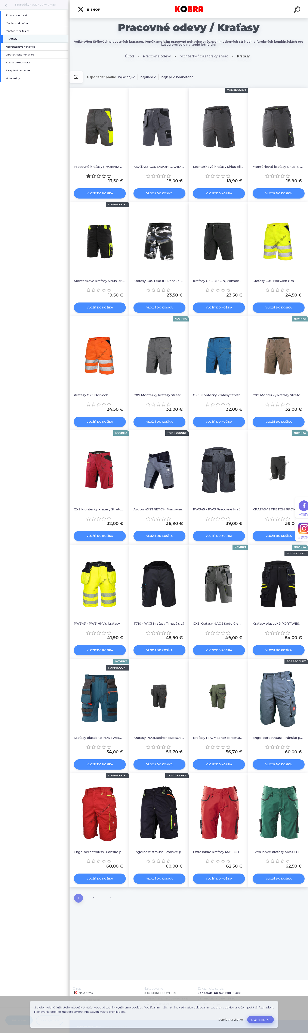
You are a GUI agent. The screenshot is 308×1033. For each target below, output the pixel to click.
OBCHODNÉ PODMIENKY (160, 993)
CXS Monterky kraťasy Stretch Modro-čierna (218, 395)
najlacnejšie (126, 77)
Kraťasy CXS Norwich (91, 395)
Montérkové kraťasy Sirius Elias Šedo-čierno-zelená (278, 167)
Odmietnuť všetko (230, 1019)
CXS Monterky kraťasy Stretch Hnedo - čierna (278, 395)
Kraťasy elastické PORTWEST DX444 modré (99, 738)
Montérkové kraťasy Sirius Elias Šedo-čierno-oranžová (218, 167)
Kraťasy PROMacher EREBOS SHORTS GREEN (218, 738)
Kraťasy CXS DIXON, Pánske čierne (218, 281)
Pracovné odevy (157, 56)
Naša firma (83, 993)
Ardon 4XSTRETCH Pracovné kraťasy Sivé (159, 509)
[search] (298, 10)
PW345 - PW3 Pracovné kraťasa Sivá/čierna (218, 509)
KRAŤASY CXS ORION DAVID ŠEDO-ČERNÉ (159, 167)
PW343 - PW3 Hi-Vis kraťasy (97, 623)
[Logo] (188, 9)
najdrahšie (148, 77)
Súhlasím (260, 1019)
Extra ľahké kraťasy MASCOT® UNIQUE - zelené (278, 852)
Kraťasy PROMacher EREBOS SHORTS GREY (159, 738)
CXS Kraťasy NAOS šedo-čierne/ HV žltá (218, 623)
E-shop (89, 9)
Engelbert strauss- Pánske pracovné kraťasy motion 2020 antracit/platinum (278, 738)
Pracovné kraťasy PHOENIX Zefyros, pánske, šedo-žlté (99, 167)
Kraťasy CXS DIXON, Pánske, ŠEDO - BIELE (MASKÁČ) (159, 281)
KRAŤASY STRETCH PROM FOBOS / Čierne (278, 509)
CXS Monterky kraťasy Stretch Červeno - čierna (99, 509)
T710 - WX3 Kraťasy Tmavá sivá (158, 623)
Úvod (129, 56)
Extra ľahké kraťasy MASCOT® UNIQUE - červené (218, 852)
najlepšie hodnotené (177, 77)
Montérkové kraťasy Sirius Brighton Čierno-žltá (99, 281)
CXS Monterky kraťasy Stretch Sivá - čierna (159, 395)
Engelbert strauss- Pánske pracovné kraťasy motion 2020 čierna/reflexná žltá (159, 852)
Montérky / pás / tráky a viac (35, 4)
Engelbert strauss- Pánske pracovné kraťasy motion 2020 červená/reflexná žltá (99, 852)
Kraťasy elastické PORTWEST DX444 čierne (278, 623)
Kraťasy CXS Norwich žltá (273, 281)
